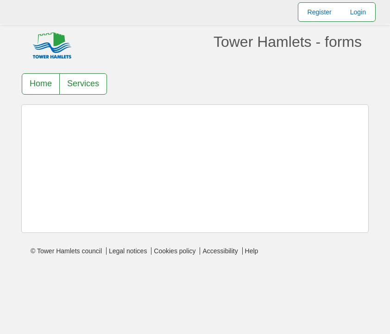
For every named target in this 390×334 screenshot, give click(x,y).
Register (320, 12)
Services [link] (83, 83)
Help (251, 251)
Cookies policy (174, 251)
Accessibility (220, 251)
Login (358, 12)
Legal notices (128, 251)
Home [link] (41, 83)
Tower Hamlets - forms (288, 41)
